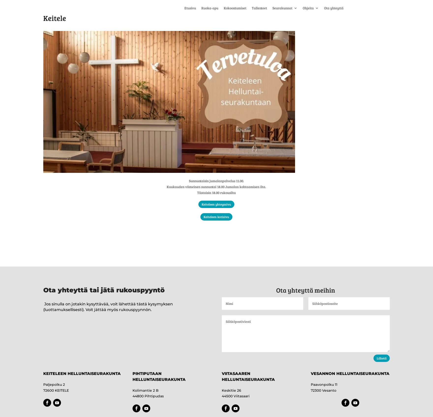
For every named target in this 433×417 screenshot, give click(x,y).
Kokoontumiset (235, 8)
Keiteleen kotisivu (216, 217)
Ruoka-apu (209, 8)
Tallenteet (259, 8)
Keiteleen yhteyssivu (216, 204)
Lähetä (382, 358)
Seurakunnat (282, 8)
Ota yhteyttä (333, 8)
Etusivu (190, 8)
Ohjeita (308, 8)
